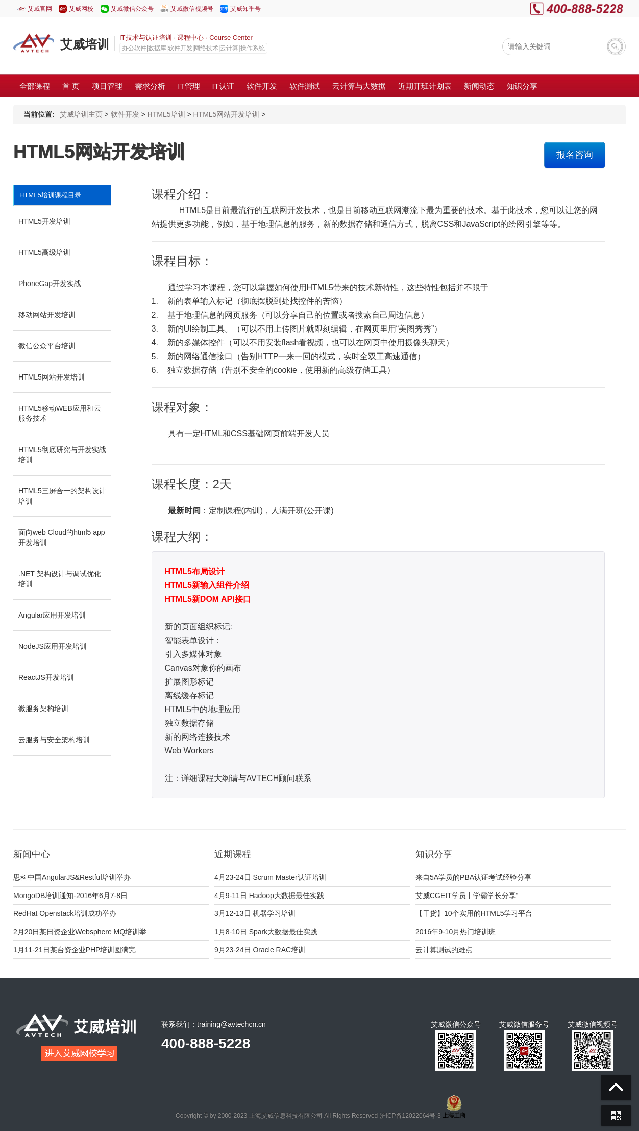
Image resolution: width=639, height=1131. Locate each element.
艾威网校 (81, 8)
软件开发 (125, 114)
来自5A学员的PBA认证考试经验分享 (473, 877)
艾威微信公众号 (132, 8)
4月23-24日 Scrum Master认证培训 (270, 877)
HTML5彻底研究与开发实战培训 (62, 454)
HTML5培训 (166, 114)
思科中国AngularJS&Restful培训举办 (72, 877)
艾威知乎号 (245, 8)
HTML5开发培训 (44, 221)
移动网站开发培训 (47, 315)
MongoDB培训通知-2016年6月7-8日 (70, 895)
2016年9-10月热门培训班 (455, 932)
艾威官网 (40, 8)
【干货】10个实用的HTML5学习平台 (473, 913)
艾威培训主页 (81, 114)
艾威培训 (84, 44)
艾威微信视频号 (191, 8)
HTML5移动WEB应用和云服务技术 (59, 413)
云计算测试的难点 (444, 950)
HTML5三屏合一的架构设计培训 (62, 496)
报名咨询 (574, 155)
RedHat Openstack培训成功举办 (64, 913)
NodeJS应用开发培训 (52, 646)
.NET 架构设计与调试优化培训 (59, 579)
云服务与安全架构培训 (54, 740)
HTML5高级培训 (44, 252)
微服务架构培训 (43, 708)
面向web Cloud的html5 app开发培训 (61, 537)
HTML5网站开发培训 (226, 114)
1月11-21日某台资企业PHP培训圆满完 (74, 950)
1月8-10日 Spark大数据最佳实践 (265, 932)
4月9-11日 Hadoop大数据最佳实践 (269, 895)
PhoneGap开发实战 (49, 283)
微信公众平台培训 (47, 346)
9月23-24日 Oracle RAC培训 (259, 950)
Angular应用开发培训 (52, 615)
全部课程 (34, 86)
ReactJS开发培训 (46, 677)
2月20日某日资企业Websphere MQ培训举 (79, 932)
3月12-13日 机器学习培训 (255, 913)
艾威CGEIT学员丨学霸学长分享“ (466, 895)
